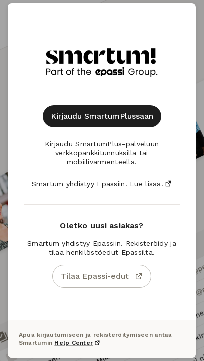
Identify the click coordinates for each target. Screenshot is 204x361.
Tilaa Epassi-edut (102, 276)
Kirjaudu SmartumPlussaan (102, 116)
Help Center (77, 342)
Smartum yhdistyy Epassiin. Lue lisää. (102, 183)
